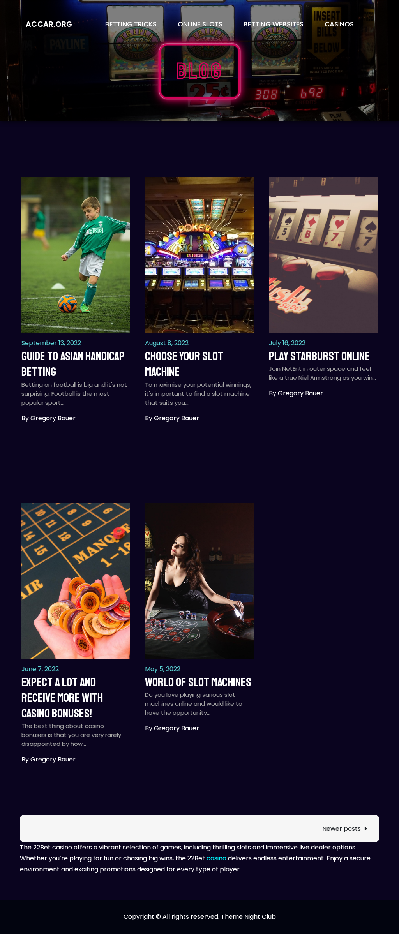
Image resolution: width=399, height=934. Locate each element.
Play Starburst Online (319, 356)
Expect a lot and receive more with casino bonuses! (62, 698)
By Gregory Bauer (48, 418)
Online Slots (200, 24)
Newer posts (341, 828)
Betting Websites (274, 24)
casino (216, 858)
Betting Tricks (131, 24)
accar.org (49, 24)
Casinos (339, 24)
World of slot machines (198, 682)
